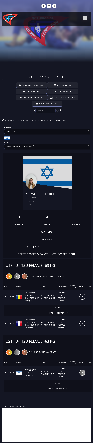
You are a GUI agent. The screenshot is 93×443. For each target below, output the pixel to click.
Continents (62, 91)
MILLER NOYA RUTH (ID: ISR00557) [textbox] (19, 146)
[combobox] (47, 132)
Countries (31, 91)
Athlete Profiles (31, 85)
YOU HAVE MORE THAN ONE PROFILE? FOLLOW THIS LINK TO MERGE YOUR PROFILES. (35, 121)
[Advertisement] (46, 425)
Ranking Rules (47, 104)
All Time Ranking (62, 98)
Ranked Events (31, 98)
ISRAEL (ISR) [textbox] (10, 131)
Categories (63, 85)
